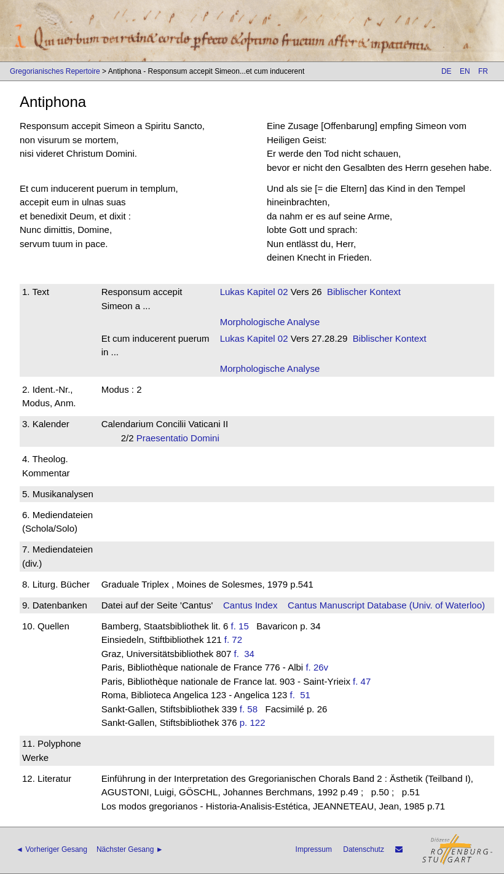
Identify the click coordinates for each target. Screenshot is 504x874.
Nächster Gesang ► (129, 849)
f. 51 (303, 695)
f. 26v (316, 667)
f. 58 (249, 709)
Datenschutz (363, 849)
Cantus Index (250, 605)
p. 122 (253, 722)
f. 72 (233, 639)
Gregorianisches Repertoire (55, 71)
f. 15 (240, 626)
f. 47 (362, 681)
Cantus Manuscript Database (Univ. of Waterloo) (386, 605)
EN (465, 71)
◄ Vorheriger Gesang (51, 849)
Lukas (232, 291)
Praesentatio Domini (181, 438)
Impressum (314, 849)
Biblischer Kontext (364, 291)
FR (483, 71)
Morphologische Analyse (270, 322)
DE (446, 71)
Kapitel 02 (266, 291)
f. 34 (247, 653)
